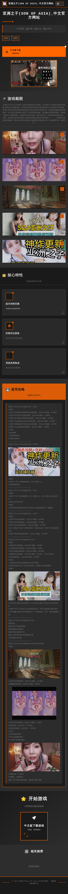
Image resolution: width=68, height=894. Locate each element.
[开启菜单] (60, 4)
